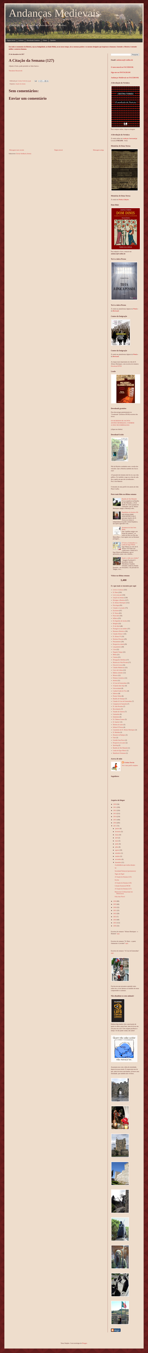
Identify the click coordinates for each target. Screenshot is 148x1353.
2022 (115, 913)
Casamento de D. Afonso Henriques (124, 730)
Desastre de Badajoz (119, 735)
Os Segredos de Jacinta (120, 621)
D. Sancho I (116, 722)
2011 (115, 807)
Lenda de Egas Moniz (119, 750)
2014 (115, 816)
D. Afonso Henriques (119, 603)
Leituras (21, 40)
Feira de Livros (117, 665)
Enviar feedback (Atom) (23, 153)
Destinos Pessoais (118, 639)
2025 (115, 923)
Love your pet (117, 595)
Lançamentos (117, 647)
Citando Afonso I (118, 634)
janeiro (117, 828)
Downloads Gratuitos (33, 40)
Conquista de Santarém (120, 704)
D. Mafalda (116, 732)
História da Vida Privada (120, 662)
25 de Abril (116, 626)
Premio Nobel (117, 696)
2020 (115, 907)
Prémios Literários (118, 678)
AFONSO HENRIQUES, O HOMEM (122, 423)
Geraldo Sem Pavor (119, 740)
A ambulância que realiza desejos (125, 865)
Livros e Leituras (118, 590)
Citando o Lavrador (119, 608)
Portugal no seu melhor (120, 628)
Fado (114, 737)
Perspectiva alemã (118, 644)
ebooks (115, 680)
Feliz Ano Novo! (120, 896)
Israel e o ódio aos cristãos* (130, 558)
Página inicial (11, 40)
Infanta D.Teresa (118, 727)
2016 (115, 823)
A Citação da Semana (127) (123, 889)
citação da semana (20, 84)
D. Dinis (115, 592)
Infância (115, 618)
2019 (115, 904)
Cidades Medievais (119, 667)
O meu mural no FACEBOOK (122, 67)
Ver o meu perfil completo (130, 765)
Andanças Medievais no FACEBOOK (125, 78)
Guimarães (116, 714)
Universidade (117, 688)
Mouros (115, 675)
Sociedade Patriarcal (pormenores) (125, 871)
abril (116, 838)
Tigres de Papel (119, 874)
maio (117, 841)
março (117, 835)
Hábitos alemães (118, 673)
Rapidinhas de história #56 (130, 512)
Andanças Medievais (54, 13)
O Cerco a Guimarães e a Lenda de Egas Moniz (129, 544)
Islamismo (116, 717)
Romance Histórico (119, 631)
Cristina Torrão (129, 762)
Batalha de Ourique (119, 699)
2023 (115, 917)
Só (115, 868)
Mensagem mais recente (16, 150)
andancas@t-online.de (124, 60)
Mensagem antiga (98, 150)
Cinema (115, 657)
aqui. (112, 953)
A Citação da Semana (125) (123, 877)
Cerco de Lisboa (118, 670)
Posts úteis (116, 616)
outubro (117, 856)
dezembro (118, 862)
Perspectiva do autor (119, 743)
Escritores (116, 610)
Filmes (45, 40)
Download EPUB (116, 366)
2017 (115, 826)
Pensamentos (117, 641)
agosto (117, 850)
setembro (118, 853)
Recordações (117, 709)
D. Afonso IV (117, 636)
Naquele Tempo (118, 652)
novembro (118, 859)
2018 (115, 901)
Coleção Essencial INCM (122, 886)
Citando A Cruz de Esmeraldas (122, 701)
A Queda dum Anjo (119, 686)
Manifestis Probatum (119, 753)
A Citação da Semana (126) (123, 883)
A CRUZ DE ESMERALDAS (120, 425)
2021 (115, 910)
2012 (115, 810)
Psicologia (116, 605)
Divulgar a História (119, 600)
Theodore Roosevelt (15, 71)
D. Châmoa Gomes (119, 719)
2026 (115, 926)
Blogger (84, 1343)
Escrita (117, 880)
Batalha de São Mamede (129, 499)
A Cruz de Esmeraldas (120, 683)
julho (117, 847)
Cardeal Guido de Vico (120, 691)
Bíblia (115, 654)
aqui (118, 933)
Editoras (115, 693)
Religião (115, 623)
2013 (115, 813)
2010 (115, 804)
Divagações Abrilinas (119, 660)
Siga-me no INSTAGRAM (120, 72)
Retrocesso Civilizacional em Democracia (124, 893)
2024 (115, 920)
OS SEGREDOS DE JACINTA (120, 421)
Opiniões (53, 40)
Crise (114, 649)
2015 (115, 820)
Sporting (115, 745)
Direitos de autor (118, 724)
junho (117, 844)
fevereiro (118, 831)
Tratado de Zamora (119, 712)
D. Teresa (116, 613)
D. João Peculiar (118, 706)
